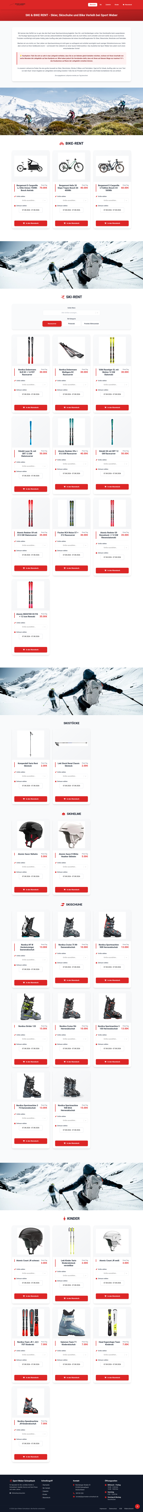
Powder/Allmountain (91, 324)
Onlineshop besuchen (17, 1493)
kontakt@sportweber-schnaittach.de (87, 1496)
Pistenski (71, 324)
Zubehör (108, 4)
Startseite (45, 1485)
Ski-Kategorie (71, 319)
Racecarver (52, 324)
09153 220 (79, 1493)
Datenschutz (113, 1508)
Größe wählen (19, 196)
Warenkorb (45, 1497)
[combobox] (97, 200)
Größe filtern (71, 308)
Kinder (117, 4)
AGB (120, 1508)
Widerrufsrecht (128, 1508)
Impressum (103, 1508)
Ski (101, 4)
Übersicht (93, 4)
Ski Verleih (45, 1488)
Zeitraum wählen (20, 206)
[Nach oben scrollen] (137, 1506)
